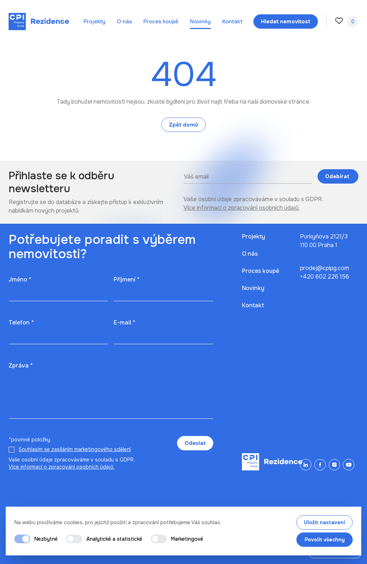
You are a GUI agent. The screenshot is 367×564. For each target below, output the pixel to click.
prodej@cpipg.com (324, 268)
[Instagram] (334, 464)
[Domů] (39, 21)
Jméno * (20, 279)
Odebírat (338, 176)
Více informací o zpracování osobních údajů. (242, 208)
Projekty (94, 21)
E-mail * (124, 322)
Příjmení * (126, 279)
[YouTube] (348, 464)
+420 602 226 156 (324, 276)
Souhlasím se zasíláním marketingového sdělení (75, 449)
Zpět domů (183, 124)
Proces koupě (160, 21)
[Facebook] (320, 464)
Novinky (200, 21)
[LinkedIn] (305, 464)
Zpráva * (21, 365)
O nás (124, 21)
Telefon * (21, 322)
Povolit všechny (325, 539)
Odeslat (195, 443)
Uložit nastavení (324, 522)
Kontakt (232, 21)
